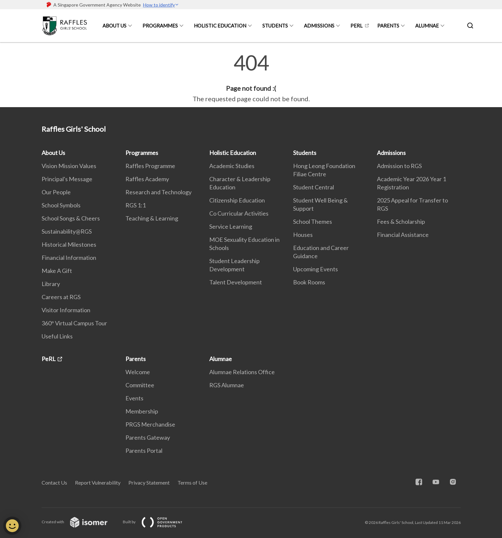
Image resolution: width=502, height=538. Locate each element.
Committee (139, 385)
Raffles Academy (147, 179)
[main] (251, 78)
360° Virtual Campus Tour (74, 323)
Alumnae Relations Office (242, 371)
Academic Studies (231, 165)
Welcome (137, 371)
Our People (56, 192)
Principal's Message (67, 179)
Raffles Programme (150, 165)
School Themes (312, 221)
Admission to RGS (399, 165)
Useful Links (57, 336)
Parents (388, 26)
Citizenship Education (237, 200)
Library (51, 283)
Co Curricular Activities (239, 213)
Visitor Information (66, 310)
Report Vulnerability (98, 482)
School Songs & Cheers (71, 218)
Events (134, 398)
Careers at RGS (61, 296)
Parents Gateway (147, 437)
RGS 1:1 (135, 205)
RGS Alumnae (226, 385)
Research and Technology (158, 192)
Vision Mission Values (69, 165)
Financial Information (69, 257)
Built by (158, 521)
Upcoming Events (315, 269)
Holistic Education (220, 26)
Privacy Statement (149, 482)
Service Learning (230, 226)
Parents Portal (143, 450)
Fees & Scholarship (401, 221)
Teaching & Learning (151, 218)
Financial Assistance (403, 234)
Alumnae (427, 26)
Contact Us (54, 482)
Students (275, 26)
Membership (141, 411)
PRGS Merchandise (150, 424)
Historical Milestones (69, 244)
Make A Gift (57, 270)
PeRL (356, 26)
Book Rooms (309, 282)
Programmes (160, 26)
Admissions (319, 26)
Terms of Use (192, 482)
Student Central (313, 187)
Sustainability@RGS (67, 231)
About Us (114, 26)
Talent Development (235, 282)
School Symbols (61, 205)
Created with (80, 521)
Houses (303, 234)
